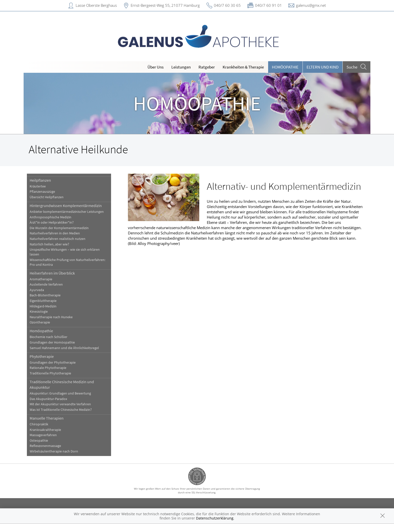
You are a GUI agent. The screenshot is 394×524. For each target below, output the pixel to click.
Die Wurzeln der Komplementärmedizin (59, 228)
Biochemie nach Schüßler (48, 337)
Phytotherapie (42, 356)
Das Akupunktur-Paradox (48, 399)
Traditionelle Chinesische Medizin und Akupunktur (62, 384)
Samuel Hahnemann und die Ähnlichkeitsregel (64, 348)
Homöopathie (285, 67)
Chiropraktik (39, 424)
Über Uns (155, 67)
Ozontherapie (40, 322)
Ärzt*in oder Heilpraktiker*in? (52, 222)
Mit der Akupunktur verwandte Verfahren (60, 404)
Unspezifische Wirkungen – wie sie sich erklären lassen (65, 251)
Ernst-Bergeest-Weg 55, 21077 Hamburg (165, 5)
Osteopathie (39, 440)
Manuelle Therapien (47, 418)
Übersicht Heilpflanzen (47, 197)
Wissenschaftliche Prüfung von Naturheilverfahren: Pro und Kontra (67, 262)
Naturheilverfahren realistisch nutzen (57, 239)
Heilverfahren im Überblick (52, 273)
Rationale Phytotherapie (48, 368)
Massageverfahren (43, 435)
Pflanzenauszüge (42, 191)
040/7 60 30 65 (227, 5)
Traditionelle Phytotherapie (50, 373)
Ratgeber (207, 67)
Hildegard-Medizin (43, 306)
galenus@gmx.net (311, 5)
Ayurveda (37, 290)
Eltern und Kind (322, 67)
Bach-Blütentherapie (45, 295)
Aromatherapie (41, 279)
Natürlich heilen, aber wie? (49, 244)
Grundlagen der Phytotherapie (53, 362)
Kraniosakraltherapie (45, 430)
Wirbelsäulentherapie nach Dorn (54, 451)
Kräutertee (38, 186)
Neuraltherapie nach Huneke (51, 317)
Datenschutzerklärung (214, 518)
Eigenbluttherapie (43, 301)
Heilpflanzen (40, 180)
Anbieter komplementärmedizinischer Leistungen (67, 212)
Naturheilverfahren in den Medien (55, 233)
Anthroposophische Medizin (50, 217)
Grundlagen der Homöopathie (52, 342)
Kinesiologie (39, 311)
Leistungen (181, 67)
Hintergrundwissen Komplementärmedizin (66, 205)
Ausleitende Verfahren (46, 284)
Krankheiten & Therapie (243, 67)
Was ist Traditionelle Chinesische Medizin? (61, 410)
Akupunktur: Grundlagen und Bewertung (60, 393)
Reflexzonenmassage (45, 446)
